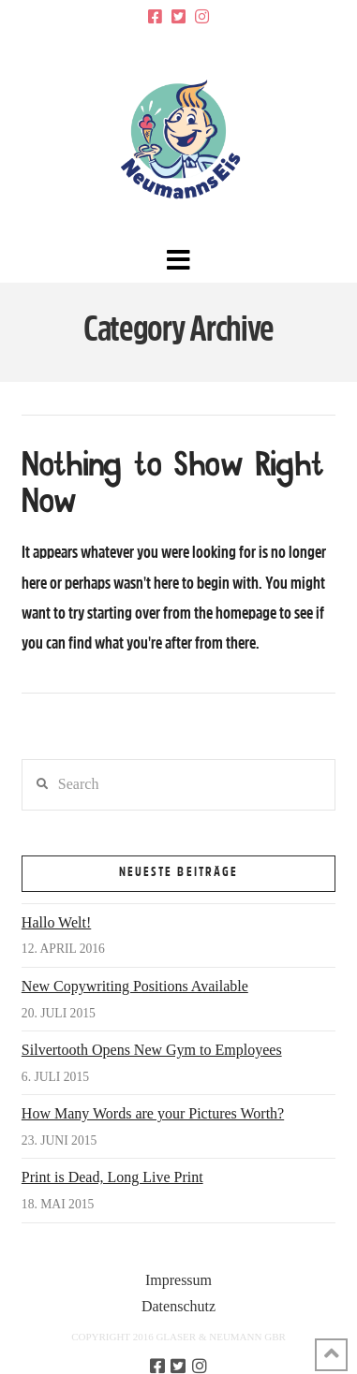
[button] (178, 260)
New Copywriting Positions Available (135, 986)
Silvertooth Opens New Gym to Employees (152, 1050)
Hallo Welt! (56, 922)
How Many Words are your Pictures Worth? (153, 1113)
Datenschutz (178, 1306)
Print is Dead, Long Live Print (112, 1177)
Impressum (178, 1280)
